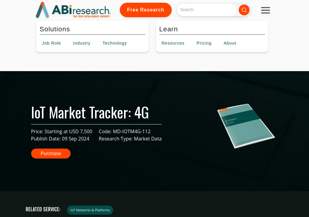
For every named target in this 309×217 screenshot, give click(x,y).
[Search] (206, 9)
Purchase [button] (51, 153)
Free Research (145, 9)
